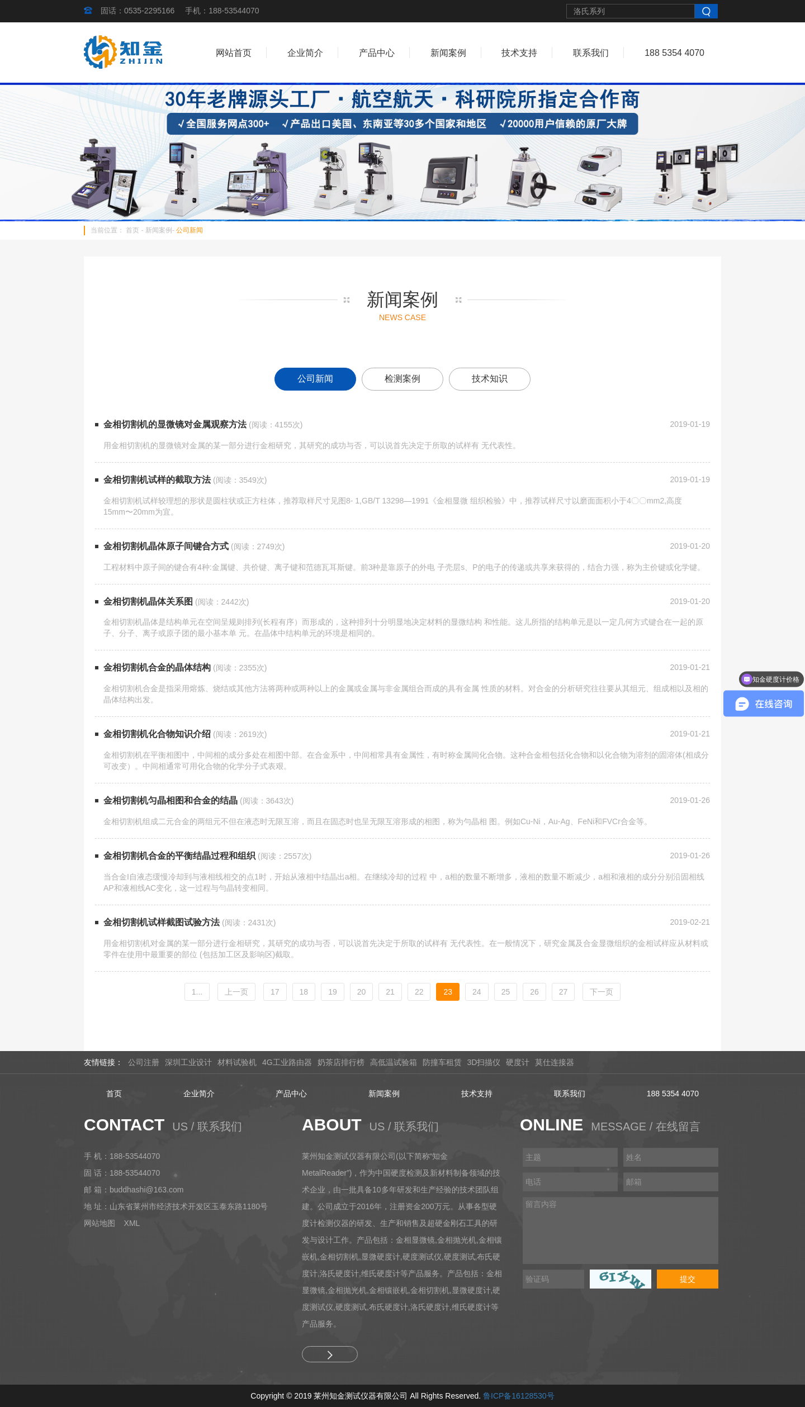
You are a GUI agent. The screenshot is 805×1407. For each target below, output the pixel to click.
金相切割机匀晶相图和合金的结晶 (170, 800)
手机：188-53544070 (222, 10)
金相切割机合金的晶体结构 (157, 667)
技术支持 (519, 53)
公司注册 (143, 1062)
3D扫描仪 (484, 1062)
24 (476, 991)
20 (361, 991)
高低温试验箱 (393, 1062)
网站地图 (99, 1223)
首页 (132, 230)
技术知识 (490, 378)
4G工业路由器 (287, 1062)
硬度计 (517, 1062)
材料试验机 (237, 1062)
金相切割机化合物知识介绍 (157, 734)
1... (197, 991)
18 (304, 991)
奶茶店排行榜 (341, 1062)
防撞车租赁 (442, 1062)
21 (390, 991)
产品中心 (377, 53)
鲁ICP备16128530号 (519, 1395)
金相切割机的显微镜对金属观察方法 (175, 424)
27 (563, 991)
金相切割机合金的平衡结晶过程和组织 (179, 856)
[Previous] (236, 992)
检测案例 (402, 378)
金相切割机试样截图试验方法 (161, 922)
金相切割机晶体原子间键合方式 (166, 546)
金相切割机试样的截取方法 (157, 479)
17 (275, 991)
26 (534, 991)
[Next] (602, 992)
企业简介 (305, 53)
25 (505, 991)
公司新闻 (189, 230)
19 (332, 991)
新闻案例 (448, 53)
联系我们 (591, 53)
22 (419, 991)
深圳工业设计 (188, 1062)
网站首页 (234, 53)
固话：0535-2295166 (137, 10)
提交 (687, 1279)
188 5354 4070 (674, 53)
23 (447, 991)
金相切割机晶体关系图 (148, 601)
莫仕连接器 (554, 1062)
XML (132, 1223)
